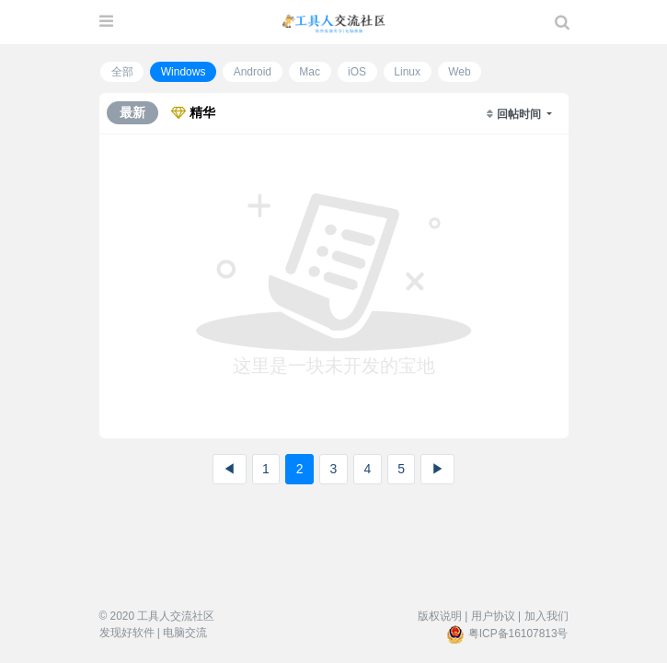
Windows (183, 71)
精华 (193, 112)
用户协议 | (496, 616)
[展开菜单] (106, 22)
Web (459, 71)
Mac (309, 71)
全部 (122, 71)
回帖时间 (520, 114)
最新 (132, 112)
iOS (357, 71)
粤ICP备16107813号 (518, 633)
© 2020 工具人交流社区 (157, 616)
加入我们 (546, 616)
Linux (407, 71)
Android (252, 71)
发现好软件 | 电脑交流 (153, 632)
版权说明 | (442, 616)
